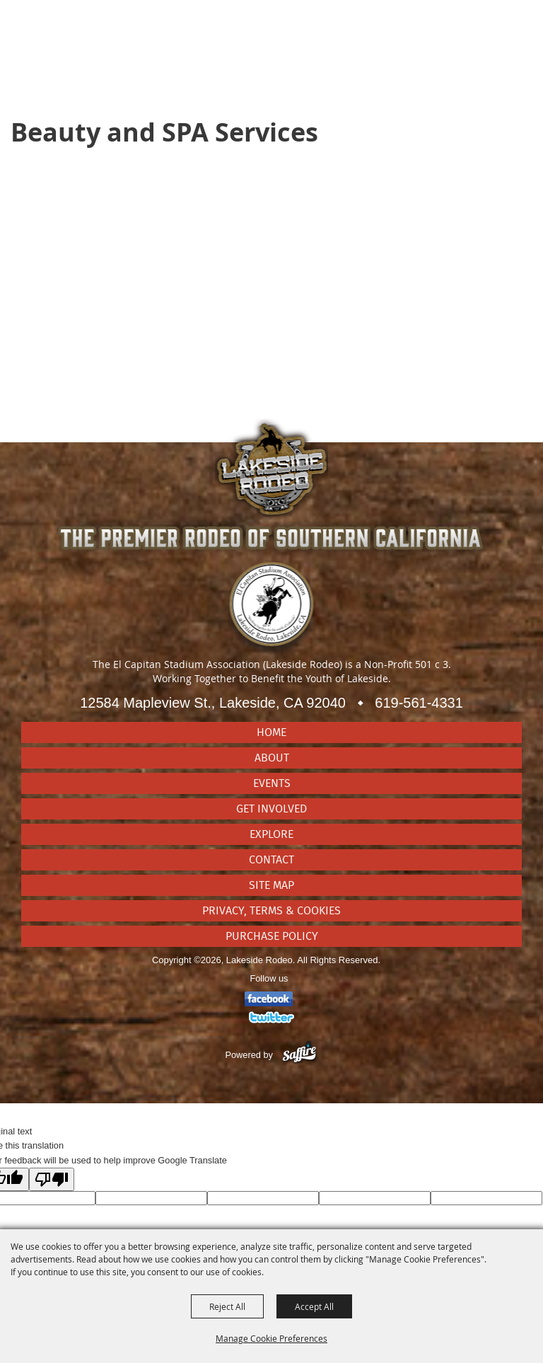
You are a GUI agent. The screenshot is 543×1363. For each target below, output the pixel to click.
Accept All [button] (314, 1306)
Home (271, 732)
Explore (271, 834)
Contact (271, 859)
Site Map (271, 885)
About (272, 758)
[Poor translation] (51, 1179)
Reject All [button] (227, 1306)
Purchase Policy (272, 936)
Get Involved (271, 809)
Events (272, 783)
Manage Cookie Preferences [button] (271, 1338)
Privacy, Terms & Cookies (271, 910)
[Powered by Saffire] (299, 1054)
